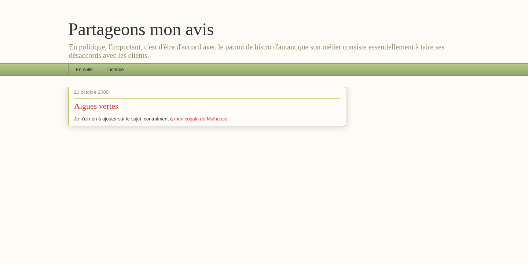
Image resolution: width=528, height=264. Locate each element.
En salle (84, 69)
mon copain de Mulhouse (200, 119)
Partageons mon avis (141, 29)
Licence (115, 69)
